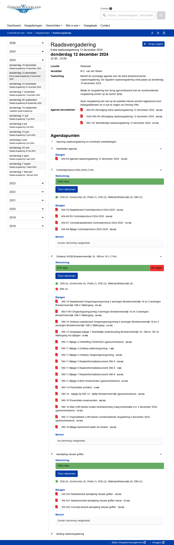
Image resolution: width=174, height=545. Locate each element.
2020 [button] (12, 209)
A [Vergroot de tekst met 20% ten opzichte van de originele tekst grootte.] (158, 33)
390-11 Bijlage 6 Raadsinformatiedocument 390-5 (89, 368)
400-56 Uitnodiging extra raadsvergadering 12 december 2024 (122, 110)
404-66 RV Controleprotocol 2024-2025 (84, 216)
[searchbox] (127, 15)
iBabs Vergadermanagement (128, 542)
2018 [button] (12, 226)
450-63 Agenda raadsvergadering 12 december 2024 (91, 158)
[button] (161, 15)
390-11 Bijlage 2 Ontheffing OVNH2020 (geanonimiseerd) (94, 342)
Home (29, 33)
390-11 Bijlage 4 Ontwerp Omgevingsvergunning (89, 355)
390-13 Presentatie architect (77, 387)
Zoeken (104, 8)
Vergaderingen (33, 25)
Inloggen (158, 542)
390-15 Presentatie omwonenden (81, 400)
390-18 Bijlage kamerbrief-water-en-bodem (86, 427)
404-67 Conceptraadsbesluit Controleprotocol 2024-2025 (93, 222)
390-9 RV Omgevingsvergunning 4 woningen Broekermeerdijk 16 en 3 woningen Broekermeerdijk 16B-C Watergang (102, 313)
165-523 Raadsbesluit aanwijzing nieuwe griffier (88, 494)
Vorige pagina (153, 44)
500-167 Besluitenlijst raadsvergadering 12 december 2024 (120, 123)
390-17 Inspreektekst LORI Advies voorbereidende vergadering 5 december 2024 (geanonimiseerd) (102, 419)
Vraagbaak (90, 25)
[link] (119, 94)
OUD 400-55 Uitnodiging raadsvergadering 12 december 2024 (121, 116)
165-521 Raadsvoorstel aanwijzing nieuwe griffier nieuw (93, 500)
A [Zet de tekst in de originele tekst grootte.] (152, 32)
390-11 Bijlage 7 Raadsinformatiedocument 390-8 (89, 374)
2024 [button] (12, 60)
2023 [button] (12, 183)
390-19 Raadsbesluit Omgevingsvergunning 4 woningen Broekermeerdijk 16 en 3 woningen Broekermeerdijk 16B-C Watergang (108, 303)
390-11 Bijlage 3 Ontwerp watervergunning (85, 348)
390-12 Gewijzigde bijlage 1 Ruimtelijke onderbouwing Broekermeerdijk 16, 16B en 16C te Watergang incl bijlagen (107, 333)
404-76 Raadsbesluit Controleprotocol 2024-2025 (89, 209)
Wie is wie (72, 25)
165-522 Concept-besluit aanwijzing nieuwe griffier (90, 507)
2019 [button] (12, 217)
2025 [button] (12, 51)
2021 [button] (12, 200)
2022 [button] (12, 191)
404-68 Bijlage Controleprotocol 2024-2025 (86, 229)
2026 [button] (12, 43)
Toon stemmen (67, 189)
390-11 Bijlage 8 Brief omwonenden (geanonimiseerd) (92, 381)
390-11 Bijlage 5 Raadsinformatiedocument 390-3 (89, 361)
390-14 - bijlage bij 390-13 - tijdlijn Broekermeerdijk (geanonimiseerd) (100, 394)
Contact (105, 25)
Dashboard (14, 25)
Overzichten (53, 25)
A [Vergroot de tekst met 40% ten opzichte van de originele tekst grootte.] (164, 33)
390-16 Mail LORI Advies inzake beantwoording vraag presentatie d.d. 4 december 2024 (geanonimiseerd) (106, 409)
